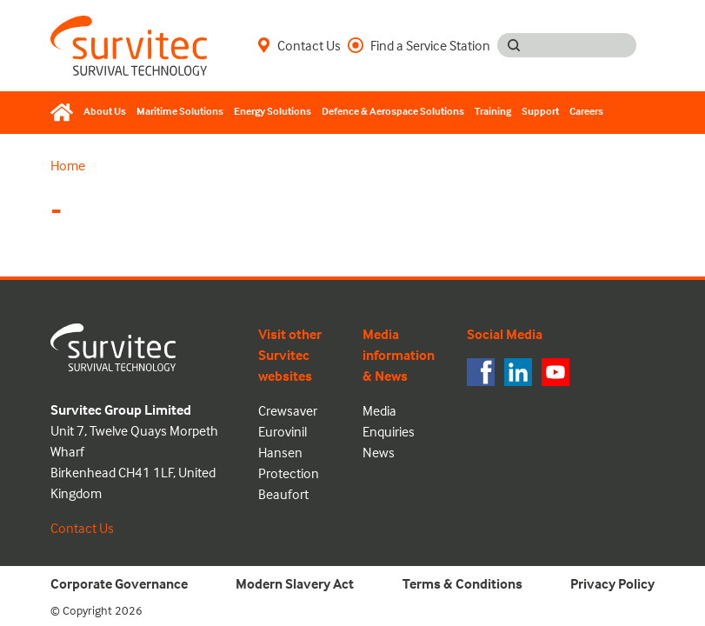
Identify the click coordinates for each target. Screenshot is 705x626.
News (378, 452)
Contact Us (299, 45)
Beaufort (283, 494)
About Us (104, 110)
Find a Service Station (419, 45)
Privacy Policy (612, 583)
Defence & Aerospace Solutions (393, 110)
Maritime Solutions (179, 110)
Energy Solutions (272, 110)
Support (540, 110)
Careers (586, 110)
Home (67, 165)
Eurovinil (282, 431)
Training (493, 110)
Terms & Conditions (462, 583)
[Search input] (583, 45)
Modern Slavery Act (295, 583)
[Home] (64, 112)
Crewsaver (287, 410)
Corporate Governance (119, 583)
